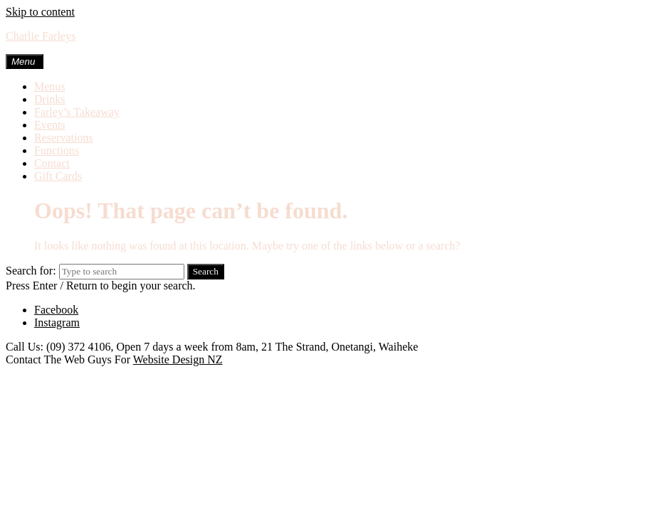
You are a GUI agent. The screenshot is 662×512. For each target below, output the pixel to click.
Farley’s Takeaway (77, 112)
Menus (49, 86)
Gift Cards (58, 176)
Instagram (57, 322)
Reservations (63, 138)
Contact (52, 163)
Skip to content (40, 12)
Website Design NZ (178, 359)
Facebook (56, 310)
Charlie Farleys (40, 36)
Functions (56, 150)
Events (49, 125)
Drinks (49, 99)
